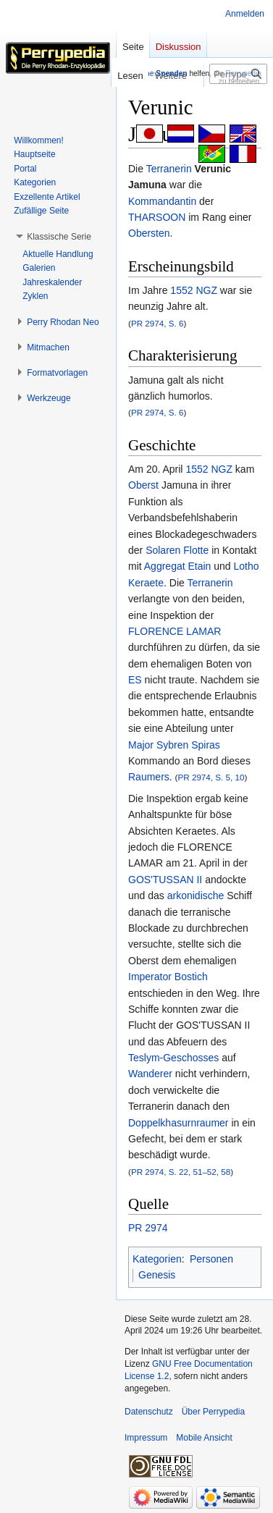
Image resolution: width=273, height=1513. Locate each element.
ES (135, 680)
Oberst (143, 485)
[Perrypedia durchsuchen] (238, 74)
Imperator (150, 976)
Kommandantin (162, 201)
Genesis (156, 1275)
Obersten (149, 233)
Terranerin (169, 168)
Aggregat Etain (177, 566)
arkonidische (195, 895)
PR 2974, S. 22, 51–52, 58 (180, 1171)
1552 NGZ (193, 290)
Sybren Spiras (188, 745)
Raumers (148, 777)
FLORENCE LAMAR (174, 631)
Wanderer (150, 1073)
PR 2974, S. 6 (157, 323)
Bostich (191, 976)
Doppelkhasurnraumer (178, 1123)
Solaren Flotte (177, 550)
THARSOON (156, 217)
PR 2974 (147, 1228)
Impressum (146, 1438)
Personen (211, 1259)
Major (141, 745)
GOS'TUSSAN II (165, 879)
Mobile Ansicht (204, 1438)
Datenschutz (149, 1412)
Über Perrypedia (213, 1412)
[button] (59, 237)
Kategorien (157, 1259)
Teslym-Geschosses (173, 1057)
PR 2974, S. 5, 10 (210, 777)
